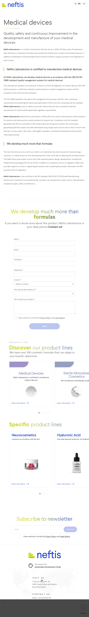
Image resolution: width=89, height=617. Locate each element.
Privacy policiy (28, 607)
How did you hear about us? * (25, 289)
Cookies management (54, 607)
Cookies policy (40, 607)
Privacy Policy (45, 318)
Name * (17, 239)
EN (79, 3)
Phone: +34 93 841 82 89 (41, 598)
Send (44, 326)
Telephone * (18, 270)
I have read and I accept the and (41, 318)
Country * (17, 280)
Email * (16, 250)
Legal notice (17, 607)
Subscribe (70, 529)
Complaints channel (71, 607)
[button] (83, 607)
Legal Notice (60, 318)
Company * (18, 259)
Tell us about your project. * (24, 299)
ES (75, 3)
